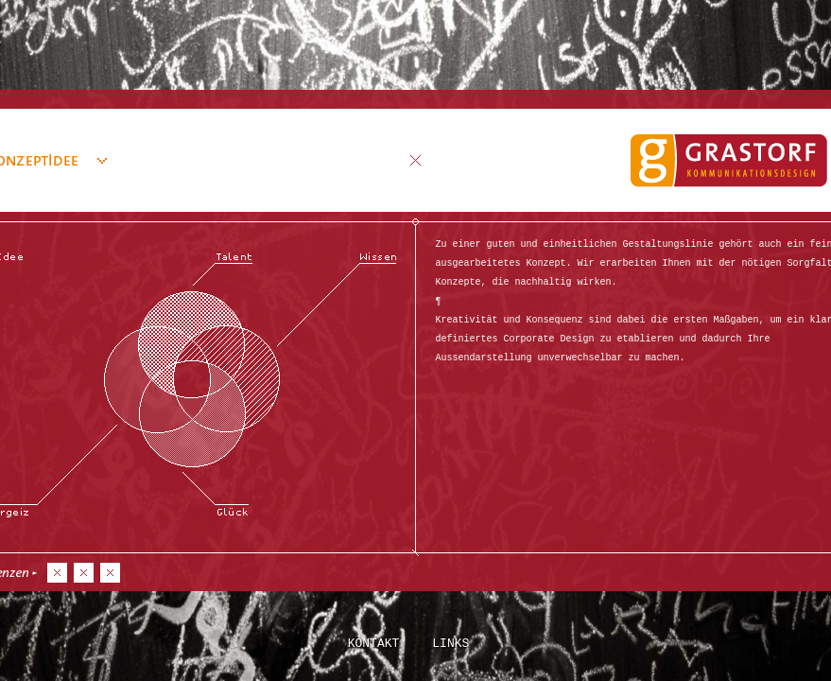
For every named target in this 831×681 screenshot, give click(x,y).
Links (450, 642)
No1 (57, 573)
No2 (84, 573)
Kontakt (374, 642)
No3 (110, 573)
